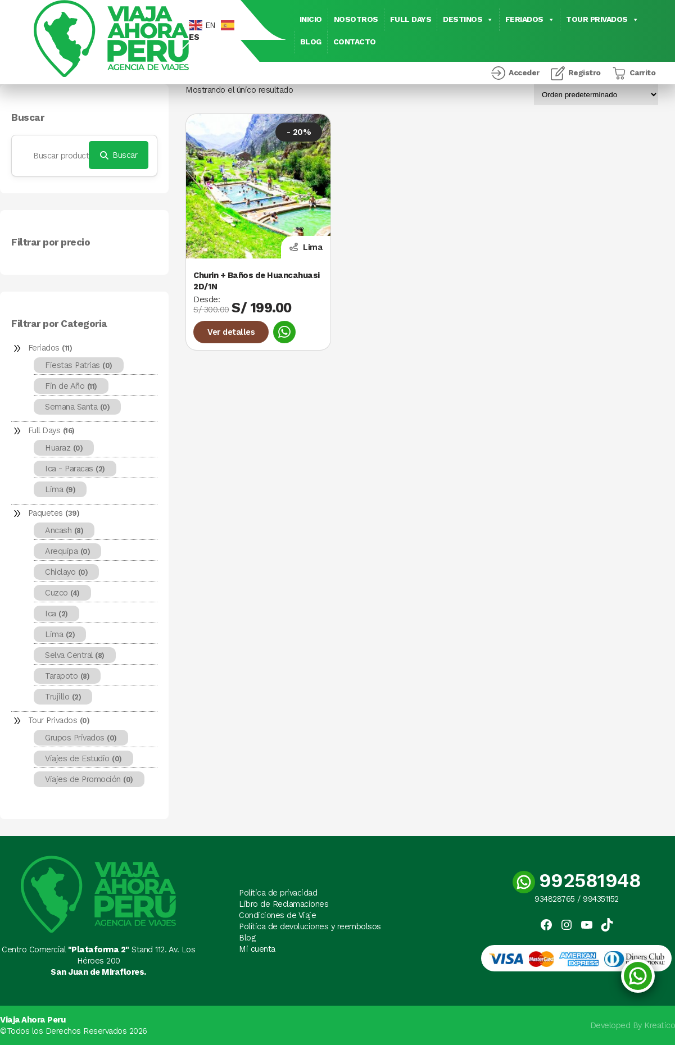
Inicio (311, 19)
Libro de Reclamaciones (283, 904)
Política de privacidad (278, 893)
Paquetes (54, 513)
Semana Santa (77, 407)
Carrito (642, 73)
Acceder (524, 73)
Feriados (530, 19)
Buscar (27, 118)
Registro (584, 73)
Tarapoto (67, 676)
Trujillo (63, 697)
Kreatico (659, 1025)
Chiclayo (66, 572)
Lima (60, 489)
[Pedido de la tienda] (596, 94)
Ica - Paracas (75, 469)
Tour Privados (602, 19)
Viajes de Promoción (89, 779)
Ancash (64, 530)
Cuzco (62, 593)
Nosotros (356, 19)
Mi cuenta (257, 949)
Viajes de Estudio (83, 758)
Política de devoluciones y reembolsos (310, 926)
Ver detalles (231, 332)
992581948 (577, 880)
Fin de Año (71, 386)
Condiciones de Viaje (277, 915)
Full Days (411, 19)
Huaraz (64, 448)
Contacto (354, 42)
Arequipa (67, 551)
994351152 (601, 899)
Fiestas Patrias (78, 365)
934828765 (554, 899)
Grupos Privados (81, 738)
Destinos (468, 19)
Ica (56, 613)
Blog (310, 42)
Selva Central (75, 655)
